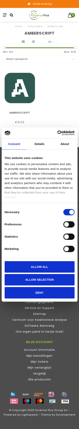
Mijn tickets (39, 362)
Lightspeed (30, 414)
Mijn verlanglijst (40, 368)
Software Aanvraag (39, 326)
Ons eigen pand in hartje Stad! (39, 332)
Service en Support (39, 308)
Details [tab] (40, 144)
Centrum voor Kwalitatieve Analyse (39, 320)
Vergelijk (39, 373)
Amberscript (19, 113)
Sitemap (39, 314)
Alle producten (39, 379)
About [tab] (64, 144)
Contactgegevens (39, 302)
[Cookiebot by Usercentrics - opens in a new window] (57, 132)
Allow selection (39, 279)
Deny (39, 292)
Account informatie (39, 350)
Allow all (39, 266)
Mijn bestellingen (39, 356)
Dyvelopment (65, 414)
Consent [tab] (14, 144)
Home (18, 26)
